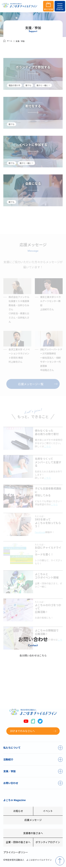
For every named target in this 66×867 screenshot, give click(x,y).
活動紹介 (8, 759)
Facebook (40, 538)
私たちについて (12, 747)
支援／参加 (9, 771)
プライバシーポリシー (15, 852)
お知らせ (18, 811)
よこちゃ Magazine (14, 800)
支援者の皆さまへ (33, 833)
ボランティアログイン (48, 842)
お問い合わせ (10, 783)
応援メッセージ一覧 (30, 390)
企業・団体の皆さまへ (18, 842)
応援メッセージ (33, 820)
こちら (47, 452)
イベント (48, 811)
